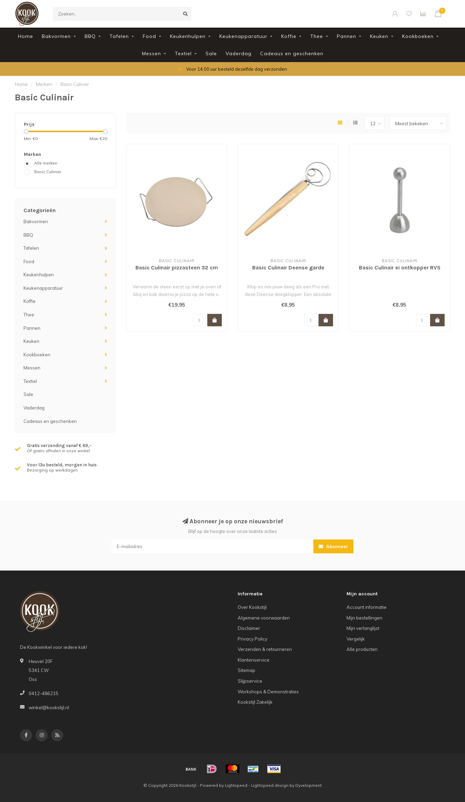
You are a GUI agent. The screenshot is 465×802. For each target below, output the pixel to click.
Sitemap (246, 670)
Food (149, 36)
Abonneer (333, 546)
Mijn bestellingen (364, 618)
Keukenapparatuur (243, 36)
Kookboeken (418, 36)
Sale (211, 53)
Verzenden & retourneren (265, 649)
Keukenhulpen (188, 36)
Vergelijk (356, 639)
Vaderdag (239, 53)
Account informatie (367, 607)
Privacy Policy (252, 639)
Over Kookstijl (252, 607)
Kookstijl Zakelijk (255, 702)
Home (25, 36)
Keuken (379, 36)
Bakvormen (56, 36)
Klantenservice (253, 660)
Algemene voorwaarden (264, 618)
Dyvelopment (308, 785)
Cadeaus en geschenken (291, 53)
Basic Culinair (47, 171)
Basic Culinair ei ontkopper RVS (399, 267)
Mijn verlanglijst (363, 628)
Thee (316, 36)
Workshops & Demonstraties (268, 691)
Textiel (183, 53)
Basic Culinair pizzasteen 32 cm (176, 267)
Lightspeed (236, 785)
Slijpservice (250, 681)
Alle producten (362, 649)
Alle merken (45, 163)
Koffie (288, 36)
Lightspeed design (269, 785)
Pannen (346, 36)
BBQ (90, 36)
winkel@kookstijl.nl (49, 707)
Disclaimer (249, 628)
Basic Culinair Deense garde (288, 267)
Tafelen (119, 36)
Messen (151, 53)
